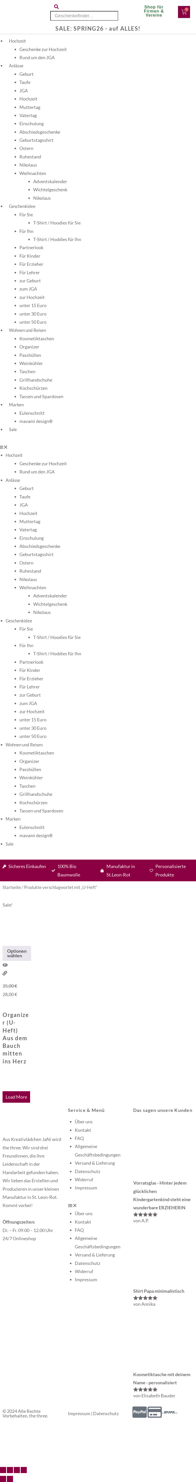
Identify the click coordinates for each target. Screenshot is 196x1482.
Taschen (27, 371)
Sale (13, 429)
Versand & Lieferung (95, 1163)
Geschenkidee (22, 206)
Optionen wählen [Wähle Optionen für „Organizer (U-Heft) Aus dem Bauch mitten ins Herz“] (17, 953)
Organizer (29, 346)
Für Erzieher (31, 264)
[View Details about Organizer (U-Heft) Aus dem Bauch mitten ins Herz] (5, 973)
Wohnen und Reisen (27, 330)
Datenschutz (87, 1171)
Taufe (24, 82)
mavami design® (36, 421)
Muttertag (29, 107)
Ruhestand (30, 156)
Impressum (86, 1187)
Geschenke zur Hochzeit (43, 49)
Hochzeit (17, 41)
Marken (16, 404)
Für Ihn (26, 231)
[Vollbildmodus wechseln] (10, 1470)
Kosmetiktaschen (36, 338)
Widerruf (84, 1179)
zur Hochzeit (32, 297)
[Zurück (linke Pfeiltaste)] (3, 1479)
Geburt (26, 74)
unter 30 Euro (32, 314)
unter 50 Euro (32, 322)
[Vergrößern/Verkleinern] (3, 1470)
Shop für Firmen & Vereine (154, 11)
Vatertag (28, 115)
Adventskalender (50, 181)
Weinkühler (31, 363)
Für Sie (26, 214)
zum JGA (28, 289)
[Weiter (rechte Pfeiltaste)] (10, 1479)
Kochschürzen (33, 388)
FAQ (79, 1138)
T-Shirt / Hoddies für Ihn (57, 239)
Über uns (84, 1121)
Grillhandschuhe (35, 380)
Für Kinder (29, 256)
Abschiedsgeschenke (39, 132)
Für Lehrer (29, 272)
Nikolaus (28, 165)
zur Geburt (30, 280)
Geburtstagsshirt (36, 140)
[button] (98, 1205)
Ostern (26, 148)
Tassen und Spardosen (41, 396)
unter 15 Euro (32, 305)
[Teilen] (17, 1470)
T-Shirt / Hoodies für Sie (57, 222)
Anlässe (16, 65)
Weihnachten (32, 173)
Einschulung (31, 123)
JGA (23, 90)
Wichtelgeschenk (50, 189)
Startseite (12, 887)
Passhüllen (30, 355)
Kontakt (83, 1130)
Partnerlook (31, 247)
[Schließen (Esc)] (24, 1470)
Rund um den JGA (37, 57)
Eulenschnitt (32, 413)
